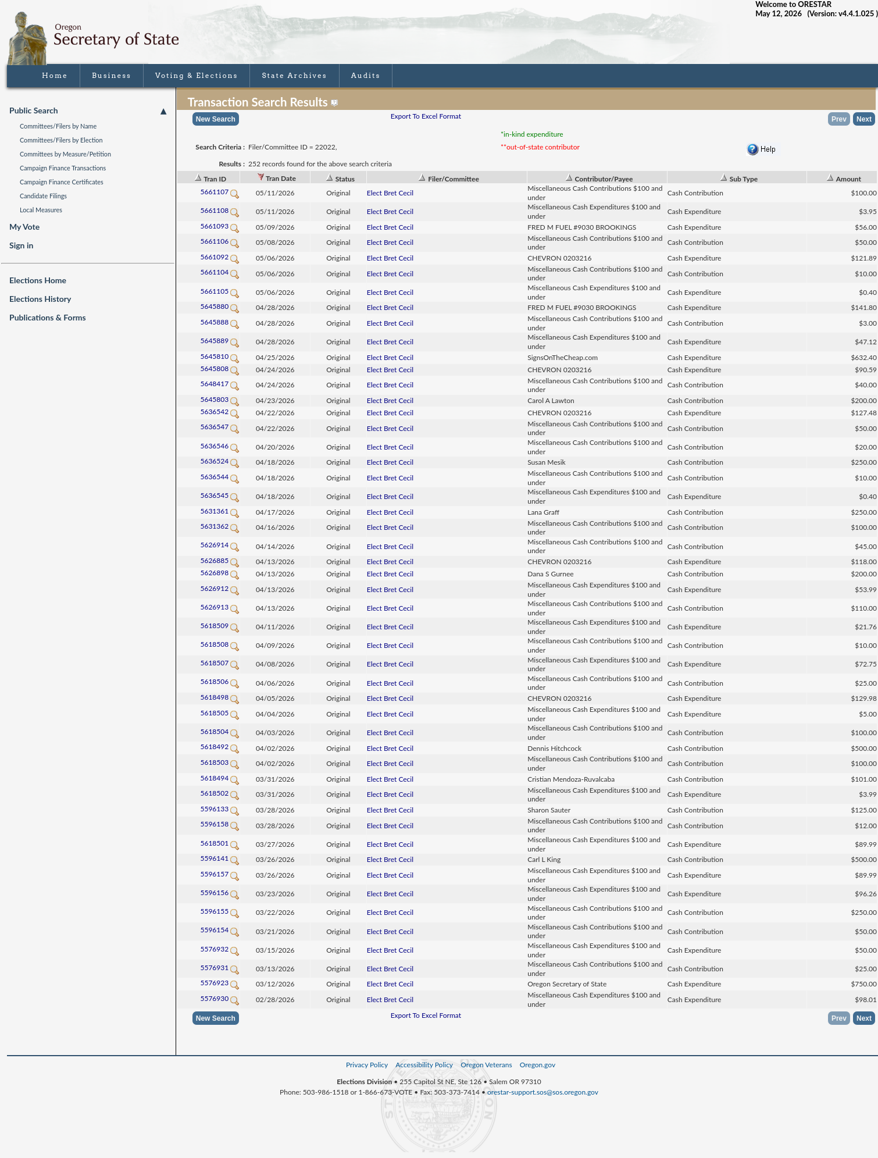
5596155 (220, 911)
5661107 (220, 191)
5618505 (220, 712)
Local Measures (41, 209)
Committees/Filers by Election (61, 140)
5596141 (220, 858)
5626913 (220, 607)
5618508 (220, 644)
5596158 (220, 823)
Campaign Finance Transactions (63, 168)
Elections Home (37, 280)
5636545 (220, 495)
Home (55, 75)
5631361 (220, 511)
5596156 (220, 892)
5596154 (220, 929)
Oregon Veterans (486, 1064)
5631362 (220, 526)
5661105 (220, 291)
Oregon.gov (537, 1064)
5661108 (220, 210)
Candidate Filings (43, 195)
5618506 (220, 681)
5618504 (220, 731)
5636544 (220, 476)
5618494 (220, 778)
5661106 (220, 241)
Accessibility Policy (424, 1064)
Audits (366, 75)
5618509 (220, 625)
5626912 (220, 588)
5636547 (220, 426)
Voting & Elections (196, 75)
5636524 (220, 461)
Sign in (21, 245)
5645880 (220, 306)
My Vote (24, 226)
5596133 (220, 808)
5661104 (220, 272)
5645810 (220, 356)
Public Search (87, 110)
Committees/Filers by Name (58, 126)
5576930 (220, 998)
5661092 (220, 256)
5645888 (220, 322)
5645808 (220, 368)
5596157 (220, 874)
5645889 (220, 340)
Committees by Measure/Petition (65, 154)
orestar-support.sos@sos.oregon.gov (542, 1092)
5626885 (220, 560)
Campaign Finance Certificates (61, 182)
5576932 (220, 949)
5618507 (220, 662)
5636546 (220, 445)
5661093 (220, 226)
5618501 (220, 843)
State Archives (294, 75)
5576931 (220, 967)
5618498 (220, 697)
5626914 (220, 544)
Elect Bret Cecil (390, 192)
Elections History (40, 299)
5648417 (220, 383)
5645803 (220, 399)
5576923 (220, 982)
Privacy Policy (367, 1064)
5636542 (220, 411)
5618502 (220, 793)
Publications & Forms (47, 317)
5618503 (220, 762)
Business (111, 75)
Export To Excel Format (426, 116)
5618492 (220, 746)
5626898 (220, 572)
